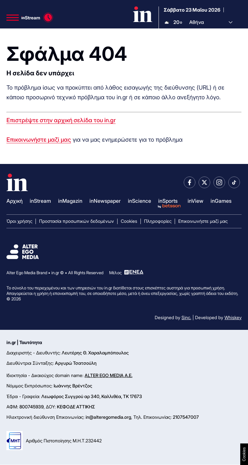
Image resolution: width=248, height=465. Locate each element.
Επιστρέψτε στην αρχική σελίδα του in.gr (61, 120)
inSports (168, 201)
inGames (221, 201)
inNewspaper (105, 201)
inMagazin (70, 201)
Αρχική (14, 201)
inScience (139, 201)
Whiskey (233, 317)
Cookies (129, 221)
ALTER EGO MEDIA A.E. (108, 375)
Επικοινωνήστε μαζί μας (38, 139)
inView (195, 201)
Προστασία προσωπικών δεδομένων (76, 221)
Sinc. (186, 317)
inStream (40, 201)
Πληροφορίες (157, 221)
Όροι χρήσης (19, 221)
